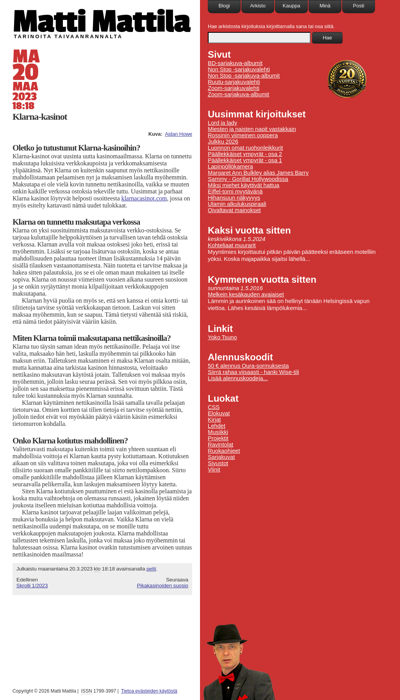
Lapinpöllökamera (230, 166)
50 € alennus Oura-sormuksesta (248, 366)
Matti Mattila (101, 21)
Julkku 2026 (223, 141)
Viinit (214, 469)
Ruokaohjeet (224, 451)
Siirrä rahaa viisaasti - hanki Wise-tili (253, 372)
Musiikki (218, 432)
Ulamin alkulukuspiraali (237, 204)
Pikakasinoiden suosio (162, 585)
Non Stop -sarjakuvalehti (239, 69)
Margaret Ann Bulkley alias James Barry (258, 173)
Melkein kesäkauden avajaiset (246, 294)
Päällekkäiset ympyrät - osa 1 (245, 160)
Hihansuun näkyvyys (234, 198)
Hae (327, 38)
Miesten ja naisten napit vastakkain (252, 129)
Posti (358, 6)
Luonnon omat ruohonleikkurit (245, 148)
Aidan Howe (178, 134)
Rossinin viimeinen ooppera (243, 135)
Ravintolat (220, 444)
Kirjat (214, 419)
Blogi (224, 6)
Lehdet (216, 426)
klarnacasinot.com (144, 198)
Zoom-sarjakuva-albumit (238, 94)
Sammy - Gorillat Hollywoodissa (248, 179)
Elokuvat (219, 413)
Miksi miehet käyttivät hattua (243, 185)
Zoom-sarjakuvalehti (233, 88)
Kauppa (291, 6)
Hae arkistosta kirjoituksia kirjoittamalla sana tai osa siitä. (271, 26)
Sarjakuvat (221, 457)
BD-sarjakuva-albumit (235, 63)
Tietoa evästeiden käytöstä (149, 691)
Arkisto (258, 6)
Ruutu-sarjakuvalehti (234, 82)
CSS (214, 407)
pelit (151, 569)
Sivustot (218, 463)
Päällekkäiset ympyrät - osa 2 (245, 154)
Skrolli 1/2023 (32, 585)
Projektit (218, 438)
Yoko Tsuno (222, 337)
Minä (325, 6)
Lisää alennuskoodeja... (238, 378)
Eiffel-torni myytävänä (235, 191)
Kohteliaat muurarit (232, 245)
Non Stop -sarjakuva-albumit (244, 76)
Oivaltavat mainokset (234, 210)
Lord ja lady (222, 123)
